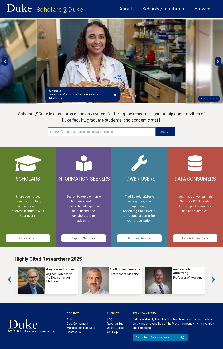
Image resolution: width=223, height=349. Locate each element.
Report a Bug (115, 323)
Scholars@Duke (59, 9)
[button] (201, 98)
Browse (202, 9)
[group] (48, 280)
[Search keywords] (102, 131)
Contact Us (74, 332)
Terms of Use (46, 331)
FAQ (109, 319)
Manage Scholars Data (81, 328)
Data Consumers (77, 323)
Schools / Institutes (163, 9)
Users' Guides (115, 328)
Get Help (112, 332)
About (125, 9)
